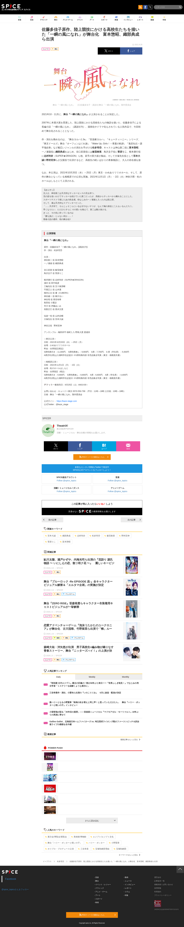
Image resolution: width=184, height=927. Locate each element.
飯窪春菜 (109, 536)
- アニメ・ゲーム (100, 892)
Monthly (125, 677)
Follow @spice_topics (66, 480)
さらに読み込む (100, 821)
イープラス (47, 861)
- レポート (128, 888)
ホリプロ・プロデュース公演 (59, 849)
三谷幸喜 (83, 849)
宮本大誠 (50, 536)
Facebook (10, 878)
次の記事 (134, 520)
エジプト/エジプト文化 (102, 837)
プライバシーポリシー (162, 895)
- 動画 (126, 877)
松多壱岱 (95, 536)
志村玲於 (80, 536)
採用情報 (157, 888)
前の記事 (49, 520)
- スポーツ (98, 899)
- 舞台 (96, 881)
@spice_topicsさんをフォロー (15, 889)
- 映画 (96, 902)
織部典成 (65, 536)
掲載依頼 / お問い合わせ (163, 885)
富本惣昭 (65, 542)
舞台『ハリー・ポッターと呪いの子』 (63, 843)
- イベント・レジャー (102, 885)
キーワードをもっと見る (129, 855)
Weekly (92, 677)
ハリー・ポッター (95, 843)
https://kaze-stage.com (67, 401)
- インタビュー (129, 885)
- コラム (127, 892)
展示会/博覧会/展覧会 (56, 837)
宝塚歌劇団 (120, 849)
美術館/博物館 (78, 837)
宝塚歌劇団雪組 (101, 849)
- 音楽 (96, 877)
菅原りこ (50, 542)
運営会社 (157, 877)
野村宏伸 (124, 536)
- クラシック (99, 888)
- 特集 (126, 895)
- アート (97, 895)
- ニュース (128, 881)
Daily (58, 677)
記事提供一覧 (159, 881)
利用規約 (157, 892)
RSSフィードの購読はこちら (93, 457)
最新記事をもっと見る (130, 740)
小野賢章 (114, 843)
